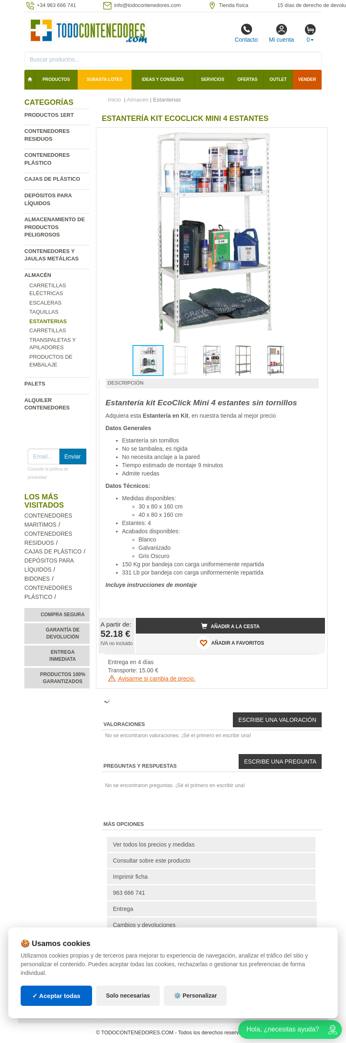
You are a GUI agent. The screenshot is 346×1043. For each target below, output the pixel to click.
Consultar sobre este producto (152, 860)
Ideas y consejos (163, 79)
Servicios (212, 79)
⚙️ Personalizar (195, 995)
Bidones (37, 579)
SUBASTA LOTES (105, 79)
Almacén (37, 275)
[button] (311, 137)
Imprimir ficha (130, 876)
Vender (307, 79)
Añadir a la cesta (230, 626)
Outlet (278, 79)
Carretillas (47, 330)
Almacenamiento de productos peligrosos (54, 227)
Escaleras (45, 303)
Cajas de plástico (52, 179)
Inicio (114, 100)
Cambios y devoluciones (144, 925)
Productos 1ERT (49, 115)
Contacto (246, 33)
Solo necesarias (128, 995)
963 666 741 (129, 892)
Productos (56, 79)
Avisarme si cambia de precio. (152, 678)
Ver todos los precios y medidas (154, 844)
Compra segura (62, 614)
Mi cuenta (281, 33)
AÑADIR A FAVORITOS (230, 642)
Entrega (123, 909)
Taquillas (44, 312)
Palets (34, 384)
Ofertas (247, 79)
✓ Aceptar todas (56, 995)
